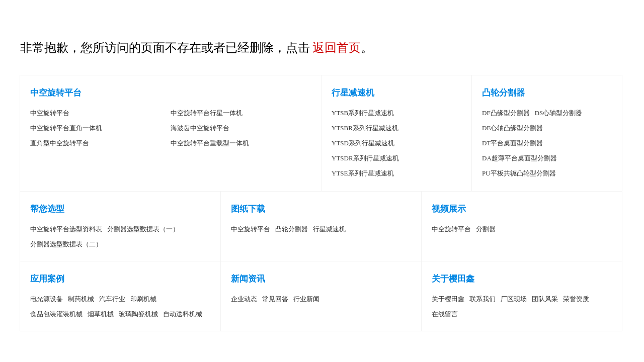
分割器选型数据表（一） (143, 229)
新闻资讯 (248, 279)
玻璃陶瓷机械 (138, 314)
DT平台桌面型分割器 (512, 143)
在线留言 (445, 314)
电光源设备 (46, 299)
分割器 (486, 229)
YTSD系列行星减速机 (363, 143)
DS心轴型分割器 (559, 113)
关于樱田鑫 (453, 279)
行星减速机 (353, 93)
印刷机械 (143, 299)
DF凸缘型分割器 (506, 113)
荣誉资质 (576, 299)
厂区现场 (514, 299)
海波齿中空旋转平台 (200, 128)
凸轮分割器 (503, 93)
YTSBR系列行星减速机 (365, 128)
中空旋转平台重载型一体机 (210, 143)
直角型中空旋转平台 (59, 143)
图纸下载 (248, 209)
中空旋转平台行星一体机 (207, 113)
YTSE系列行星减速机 (363, 173)
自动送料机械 (182, 314)
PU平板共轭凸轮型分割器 (519, 173)
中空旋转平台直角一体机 (66, 128)
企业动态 (244, 299)
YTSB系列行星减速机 (363, 113)
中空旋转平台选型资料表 (66, 229)
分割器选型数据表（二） (66, 244)
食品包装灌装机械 (56, 314)
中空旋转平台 (56, 93)
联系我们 (482, 299)
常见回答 (275, 299)
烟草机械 (101, 314)
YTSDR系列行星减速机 (365, 158)
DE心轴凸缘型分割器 (512, 128)
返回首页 (336, 47)
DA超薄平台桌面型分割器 (519, 158)
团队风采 (545, 299)
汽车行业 (112, 299)
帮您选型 (47, 209)
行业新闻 (306, 299)
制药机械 (81, 299)
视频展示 (449, 209)
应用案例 (47, 279)
